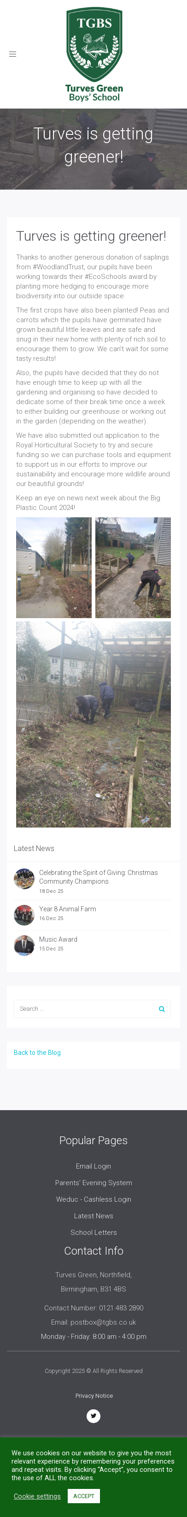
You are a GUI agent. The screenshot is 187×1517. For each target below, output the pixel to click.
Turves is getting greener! (91, 236)
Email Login (93, 1166)
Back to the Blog (37, 1052)
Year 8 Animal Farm (67, 909)
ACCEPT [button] (83, 1496)
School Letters (93, 1232)
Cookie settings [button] (37, 1496)
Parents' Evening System (93, 1183)
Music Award (58, 939)
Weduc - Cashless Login (93, 1199)
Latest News (93, 1216)
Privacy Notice (94, 1395)
